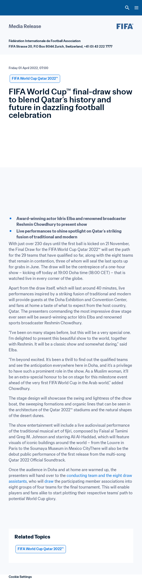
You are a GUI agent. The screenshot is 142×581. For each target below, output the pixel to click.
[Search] (127, 8)
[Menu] (136, 8)
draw (49, 481)
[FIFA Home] (13, 8)
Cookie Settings (20, 577)
